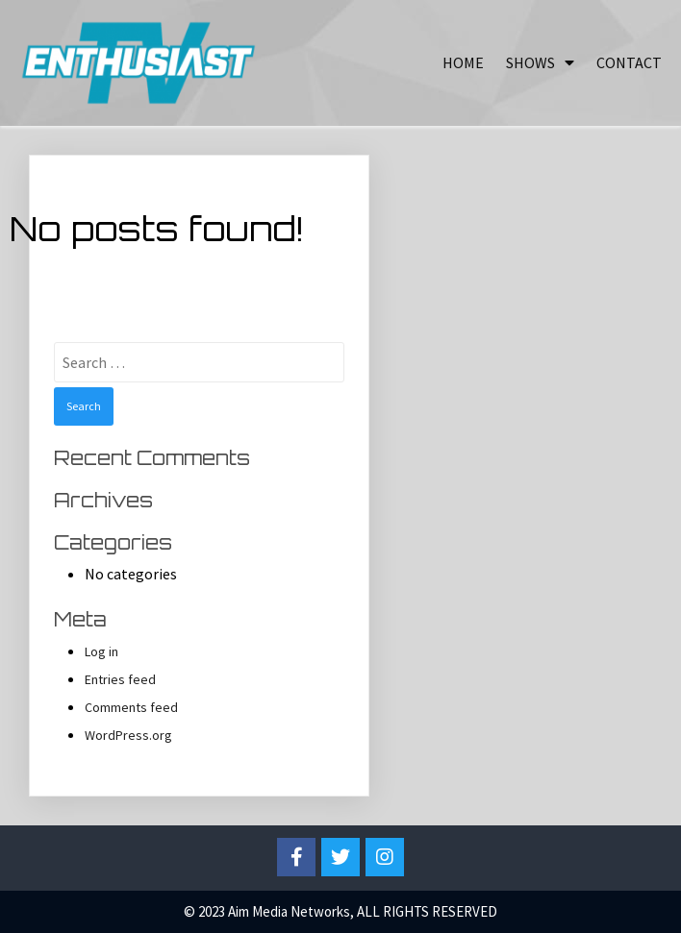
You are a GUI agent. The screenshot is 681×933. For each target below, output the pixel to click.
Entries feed (120, 679)
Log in (101, 651)
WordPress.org (128, 735)
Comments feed (131, 707)
